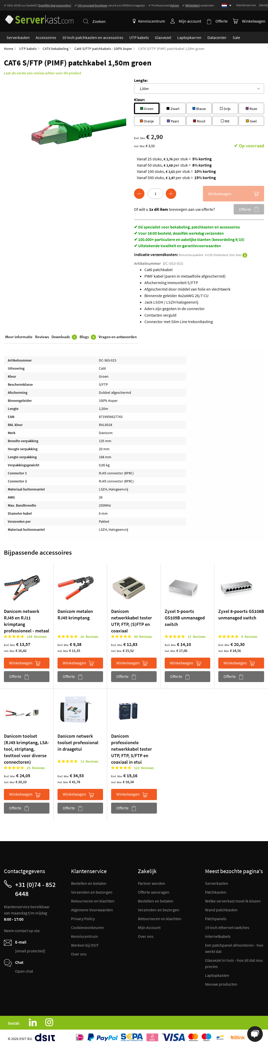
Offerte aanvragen (153, 892)
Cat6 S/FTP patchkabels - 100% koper (103, 49)
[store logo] (39, 18)
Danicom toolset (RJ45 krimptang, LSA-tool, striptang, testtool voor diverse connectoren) (26, 749)
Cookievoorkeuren (87, 927)
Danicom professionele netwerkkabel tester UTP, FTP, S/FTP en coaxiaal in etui (131, 749)
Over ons (79, 954)
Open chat (24, 971)
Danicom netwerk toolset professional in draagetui (78, 742)
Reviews (42, 337)
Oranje (147, 120)
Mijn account (190, 21)
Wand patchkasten (221, 909)
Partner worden (151, 883)
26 (89, 636)
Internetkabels (218, 936)
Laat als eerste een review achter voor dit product (42, 73)
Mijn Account (149, 927)
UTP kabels (28, 49)
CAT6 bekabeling (55, 49)
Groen (147, 108)
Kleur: (139, 99)
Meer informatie (19, 337)
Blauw (199, 108)
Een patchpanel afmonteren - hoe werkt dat (234, 948)
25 (36, 768)
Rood (199, 120)
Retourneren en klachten (92, 901)
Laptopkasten (217, 975)
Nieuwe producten (221, 984)
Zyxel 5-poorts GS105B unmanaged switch (185, 617)
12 (197, 636)
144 (37, 636)
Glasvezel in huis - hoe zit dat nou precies (234, 963)
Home (8, 49)
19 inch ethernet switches (227, 927)
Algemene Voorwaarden (92, 909)
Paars (173, 120)
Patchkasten (215, 892)
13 (89, 761)
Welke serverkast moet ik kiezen (233, 901)
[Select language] (226, 6)
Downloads (64, 337)
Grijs (225, 108)
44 (143, 636)
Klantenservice (246, 5)
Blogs (88, 337)
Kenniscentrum (149, 21)
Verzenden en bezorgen (91, 892)
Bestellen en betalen (88, 883)
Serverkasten (216, 883)
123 (144, 768)
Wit (225, 120)
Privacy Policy (83, 918)
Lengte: (141, 80)
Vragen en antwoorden (118, 337)
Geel (251, 120)
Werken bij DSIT (85, 945)
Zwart (173, 108)
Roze (251, 108)
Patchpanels (215, 918)
